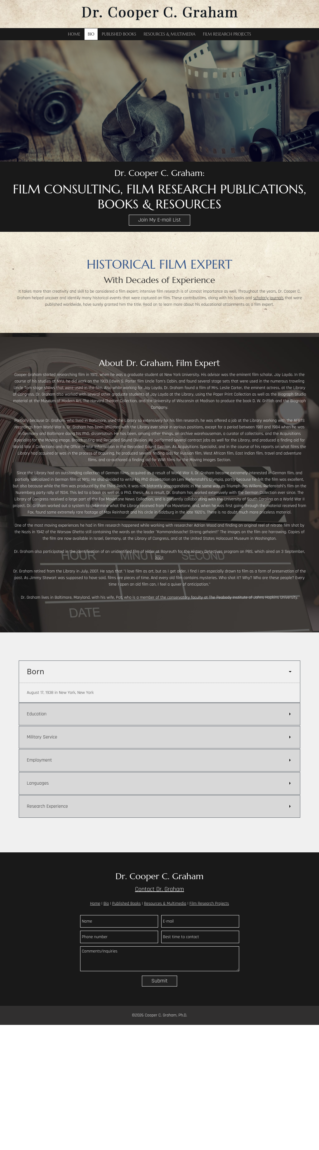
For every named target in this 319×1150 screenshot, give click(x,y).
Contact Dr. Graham (159, 889)
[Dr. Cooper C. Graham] (160, 14)
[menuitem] (74, 34)
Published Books (126, 903)
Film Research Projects (209, 903)
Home (95, 903)
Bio (106, 903)
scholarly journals (268, 298)
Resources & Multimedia (165, 903)
